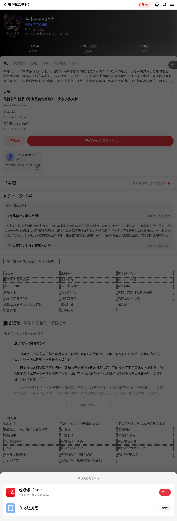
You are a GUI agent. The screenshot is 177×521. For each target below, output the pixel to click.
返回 (5, 4)
